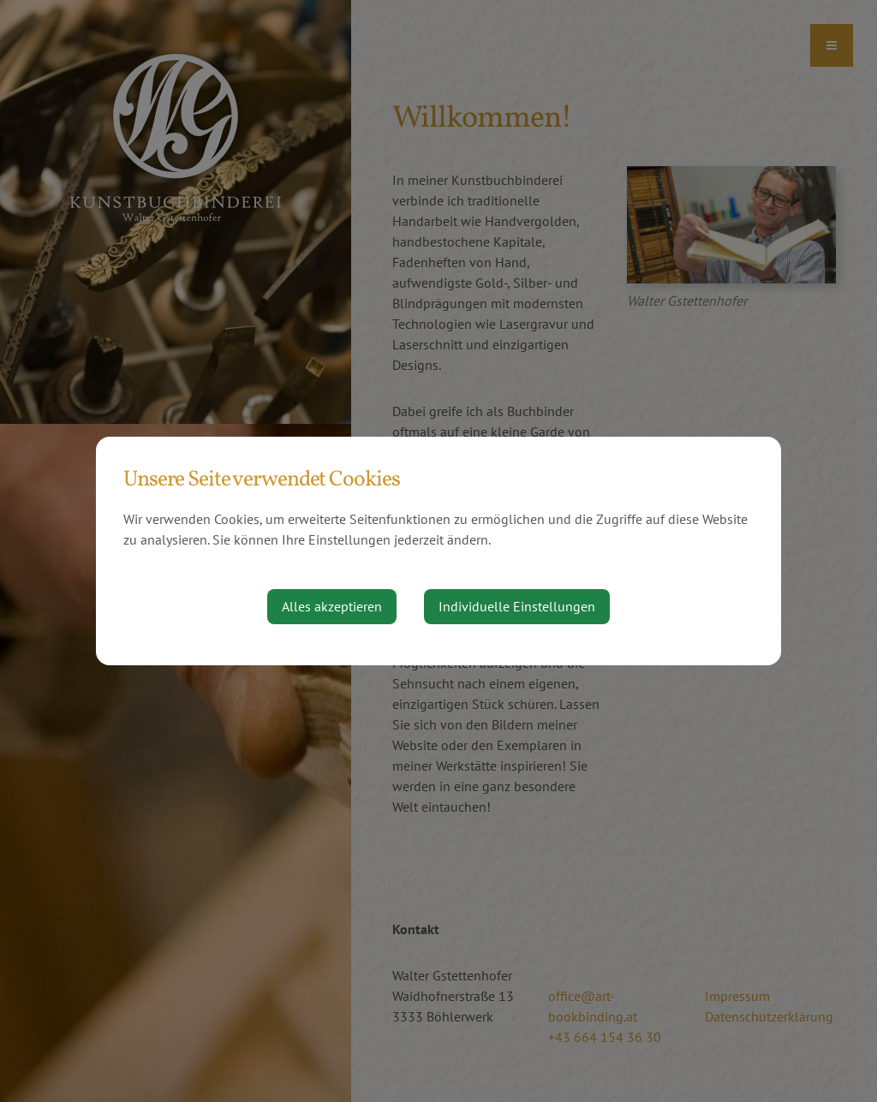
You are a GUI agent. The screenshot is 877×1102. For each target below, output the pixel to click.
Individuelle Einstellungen (516, 606)
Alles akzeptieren (332, 606)
